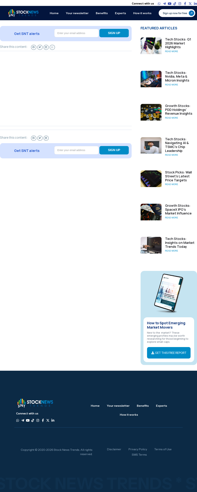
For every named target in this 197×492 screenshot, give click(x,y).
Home (54, 13)
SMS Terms (139, 454)
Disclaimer (114, 449)
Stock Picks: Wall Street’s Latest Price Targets (178, 176)
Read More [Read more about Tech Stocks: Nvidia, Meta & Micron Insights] (171, 84)
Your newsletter (77, 13)
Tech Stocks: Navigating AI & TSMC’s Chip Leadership (177, 145)
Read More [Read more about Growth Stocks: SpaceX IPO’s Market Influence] (171, 217)
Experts (120, 13)
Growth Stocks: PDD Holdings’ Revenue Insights (179, 110)
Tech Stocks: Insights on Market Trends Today (180, 243)
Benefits (102, 13)
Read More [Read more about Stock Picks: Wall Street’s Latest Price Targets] (171, 184)
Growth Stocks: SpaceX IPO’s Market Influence (178, 209)
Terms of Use (163, 449)
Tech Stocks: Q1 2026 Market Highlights (178, 43)
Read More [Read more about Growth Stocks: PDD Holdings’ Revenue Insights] (171, 118)
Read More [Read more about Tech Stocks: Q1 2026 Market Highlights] (171, 51)
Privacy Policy (137, 449)
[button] (33, 47)
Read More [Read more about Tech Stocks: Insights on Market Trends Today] (171, 251)
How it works (142, 13)
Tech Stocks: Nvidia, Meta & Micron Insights (177, 76)
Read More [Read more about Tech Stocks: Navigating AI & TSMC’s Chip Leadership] (171, 155)
